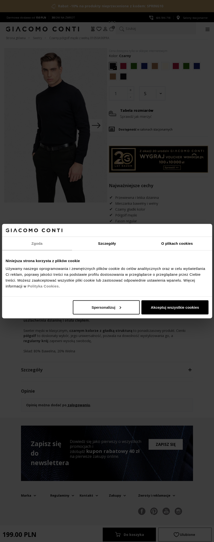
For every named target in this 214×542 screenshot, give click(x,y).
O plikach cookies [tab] (177, 243)
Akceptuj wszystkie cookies (175, 307)
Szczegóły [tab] (107, 243)
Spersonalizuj (106, 307)
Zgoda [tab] (37, 243)
